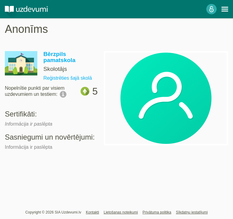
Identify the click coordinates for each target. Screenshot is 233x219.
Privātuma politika (157, 212)
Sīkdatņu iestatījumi (192, 212)
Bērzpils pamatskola (59, 57)
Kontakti (92, 212)
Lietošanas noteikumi (121, 212)
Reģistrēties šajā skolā (67, 78)
